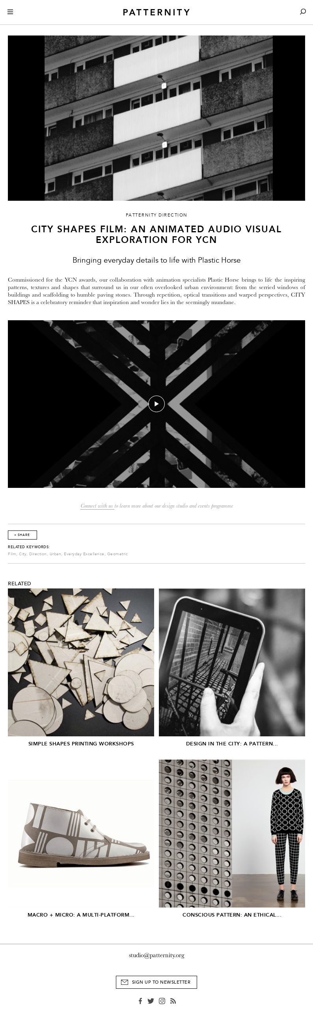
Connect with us (97, 505)
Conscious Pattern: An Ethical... (232, 914)
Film (12, 554)
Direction (38, 554)
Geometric (117, 554)
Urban (55, 554)
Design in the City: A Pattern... (232, 743)
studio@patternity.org (156, 955)
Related (20, 584)
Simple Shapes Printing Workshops (81, 743)
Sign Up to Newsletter (161, 982)
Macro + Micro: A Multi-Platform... (81, 914)
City (22, 554)
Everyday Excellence (84, 554)
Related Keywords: (29, 547)
